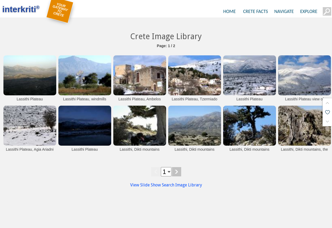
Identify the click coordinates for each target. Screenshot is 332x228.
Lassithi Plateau (30, 99)
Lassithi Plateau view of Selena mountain (304, 101)
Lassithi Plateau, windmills (84, 99)
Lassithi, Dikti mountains (140, 149)
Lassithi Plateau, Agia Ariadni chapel (30, 152)
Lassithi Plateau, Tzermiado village (194, 101)
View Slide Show (145, 184)
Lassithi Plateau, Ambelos (139, 99)
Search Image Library (182, 184)
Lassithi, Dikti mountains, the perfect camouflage (304, 152)
